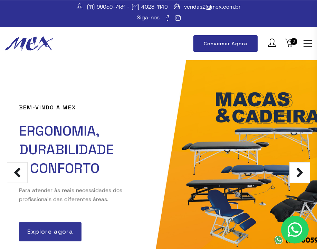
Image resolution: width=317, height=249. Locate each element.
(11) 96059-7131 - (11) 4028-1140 (127, 7)
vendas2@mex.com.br (212, 7)
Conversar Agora (225, 43)
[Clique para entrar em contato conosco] (295, 229)
